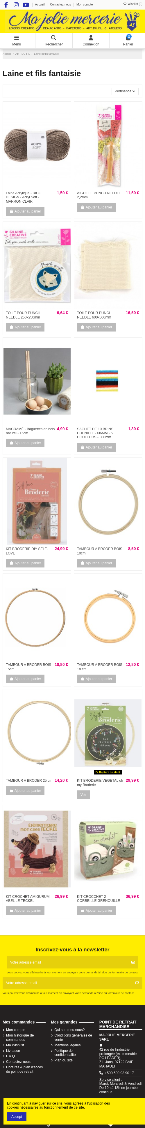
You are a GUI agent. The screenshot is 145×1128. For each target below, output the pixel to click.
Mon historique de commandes (20, 1037)
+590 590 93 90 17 (119, 1073)
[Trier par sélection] (125, 91)
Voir (83, 795)
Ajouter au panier (25, 211)
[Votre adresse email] (67, 962)
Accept (16, 1117)
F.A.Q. (11, 1056)
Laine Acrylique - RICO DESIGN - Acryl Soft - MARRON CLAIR (23, 197)
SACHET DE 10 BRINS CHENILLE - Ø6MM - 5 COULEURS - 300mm (95, 433)
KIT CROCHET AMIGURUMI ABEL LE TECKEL (28, 899)
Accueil (40, 4)
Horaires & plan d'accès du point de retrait (24, 1069)
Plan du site (63, 1060)
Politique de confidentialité (65, 1053)
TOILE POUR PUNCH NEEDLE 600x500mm (94, 315)
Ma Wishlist (15, 1045)
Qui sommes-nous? (69, 1030)
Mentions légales (67, 1045)
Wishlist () (132, 4)
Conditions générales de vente (73, 1037)
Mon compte (84, 4)
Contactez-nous (61, 4)
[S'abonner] (133, 962)
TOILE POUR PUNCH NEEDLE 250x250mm (23, 315)
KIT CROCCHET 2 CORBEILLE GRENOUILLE (98, 899)
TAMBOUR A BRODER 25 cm (29, 781)
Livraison (13, 1051)
